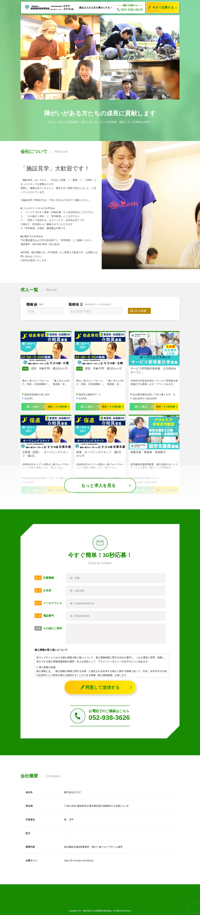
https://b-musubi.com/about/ (78, 860)
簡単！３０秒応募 (57, 406)
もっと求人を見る (98, 485)
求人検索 (142, 311)
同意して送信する (100, 687)
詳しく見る (33, 406)
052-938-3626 (130, 9)
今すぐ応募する (160, 7)
